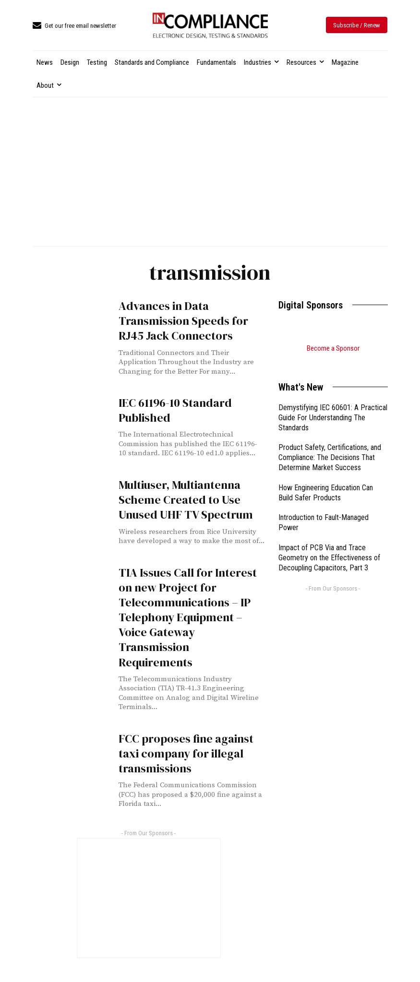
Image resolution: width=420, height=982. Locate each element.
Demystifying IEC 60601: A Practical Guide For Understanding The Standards (332, 405)
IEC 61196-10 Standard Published (175, 410)
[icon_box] (74, 26)
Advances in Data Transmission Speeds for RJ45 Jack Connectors (183, 320)
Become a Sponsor (333, 348)
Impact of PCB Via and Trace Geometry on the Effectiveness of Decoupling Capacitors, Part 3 (329, 545)
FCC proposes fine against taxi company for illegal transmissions (186, 753)
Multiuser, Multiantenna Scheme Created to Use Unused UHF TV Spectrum (186, 499)
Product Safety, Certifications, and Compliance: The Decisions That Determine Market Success (329, 445)
